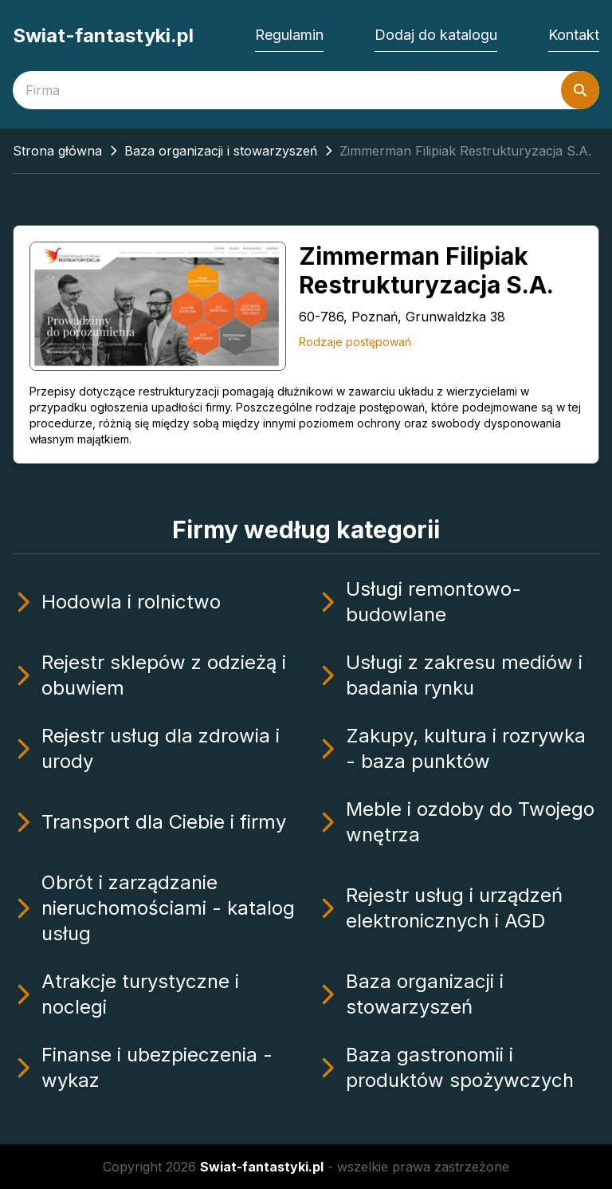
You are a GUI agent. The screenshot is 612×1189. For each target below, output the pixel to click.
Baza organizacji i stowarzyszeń (220, 151)
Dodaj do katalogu (436, 34)
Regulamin (289, 34)
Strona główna (57, 151)
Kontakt (573, 34)
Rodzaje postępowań (355, 341)
